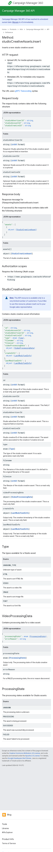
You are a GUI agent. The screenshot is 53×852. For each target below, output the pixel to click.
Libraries (5, 828)
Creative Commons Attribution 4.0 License (24, 753)
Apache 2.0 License (32, 756)
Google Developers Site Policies (19, 758)
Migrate (15, 22)
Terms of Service (9, 843)
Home (4, 29)
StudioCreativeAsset (26, 229)
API (48, 29)
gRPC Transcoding (23, 91)
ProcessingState (38, 636)
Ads (21, 29)
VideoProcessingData (24, 348)
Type (21, 338)
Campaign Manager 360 (28, 3)
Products (13, 29)
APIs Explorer (7, 832)
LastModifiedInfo (22, 355)
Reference (9, 32)
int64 (14, 144)
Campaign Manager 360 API (18, 10)
